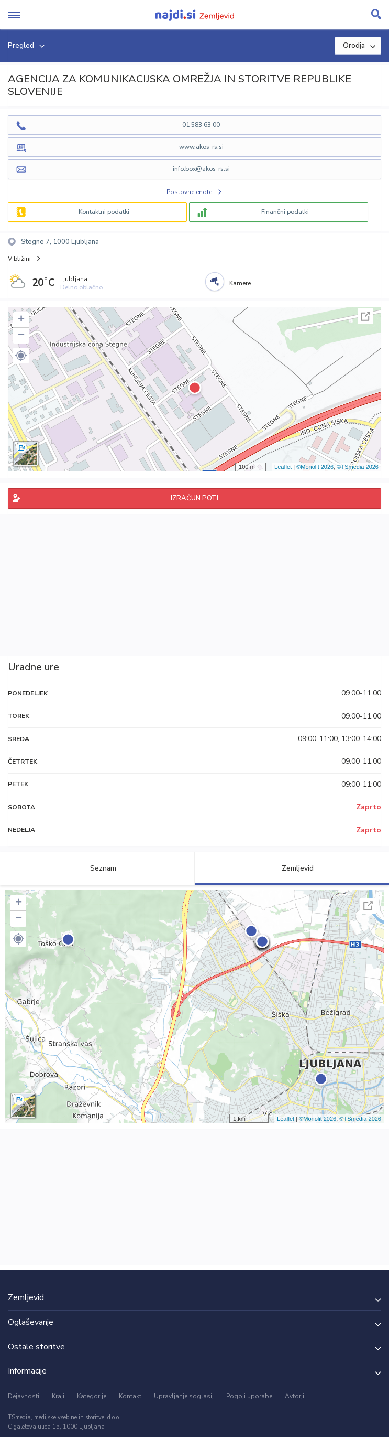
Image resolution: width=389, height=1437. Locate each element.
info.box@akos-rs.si (201, 169)
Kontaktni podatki (104, 212)
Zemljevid (292, 868)
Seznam (97, 868)
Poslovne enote (189, 192)
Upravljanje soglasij (184, 1396)
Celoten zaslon (365, 316)
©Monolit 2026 (315, 467)
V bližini (19, 258)
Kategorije (91, 1396)
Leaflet (283, 467)
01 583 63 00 (201, 125)
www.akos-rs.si (201, 147)
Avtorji (294, 1396)
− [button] (21, 336)
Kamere (240, 283)
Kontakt (130, 1396)
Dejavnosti (23, 1396)
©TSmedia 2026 (358, 467)
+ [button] (21, 320)
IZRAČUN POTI (194, 498)
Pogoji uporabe (249, 1396)
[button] (21, 355)
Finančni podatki (285, 212)
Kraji (58, 1396)
